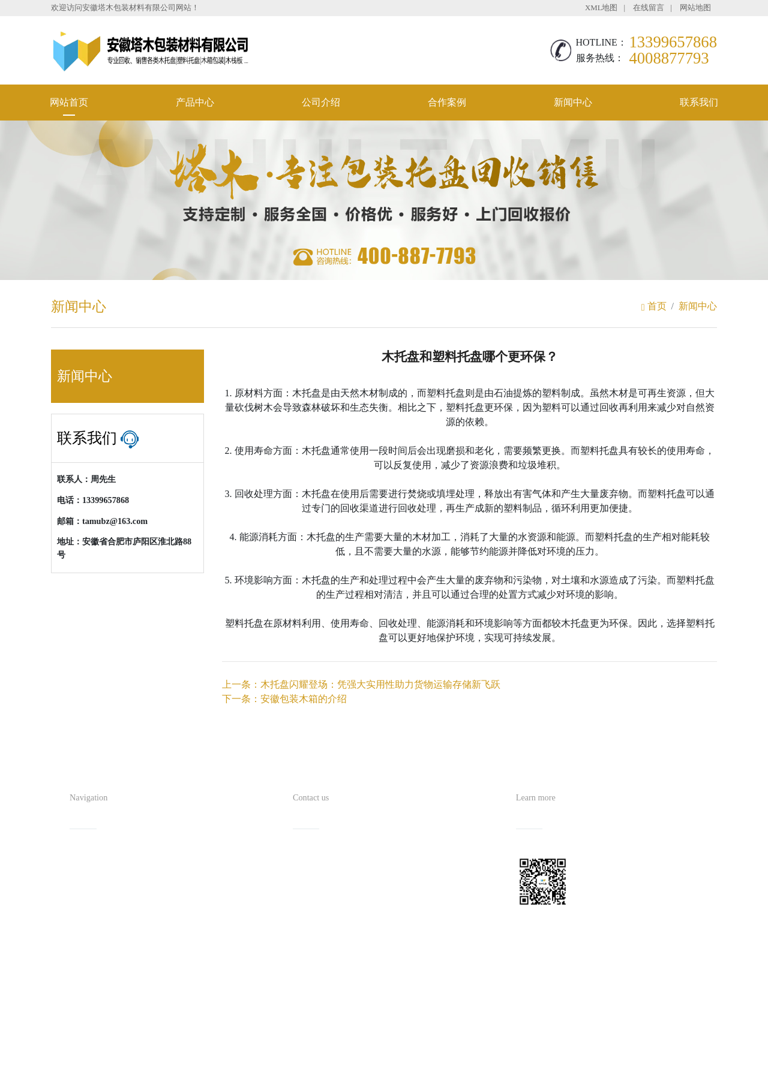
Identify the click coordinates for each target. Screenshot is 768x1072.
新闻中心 (573, 102)
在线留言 (648, 8)
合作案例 (447, 102)
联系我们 (699, 102)
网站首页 (69, 102)
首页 (654, 306)
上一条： (361, 684)
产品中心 (195, 102)
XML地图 (601, 8)
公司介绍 (321, 102)
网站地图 (695, 8)
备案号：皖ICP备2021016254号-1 (439, 1039)
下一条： (284, 699)
